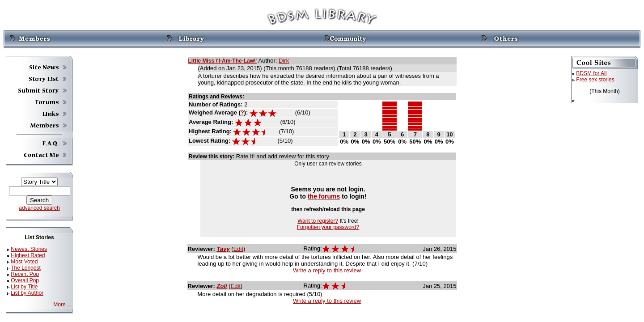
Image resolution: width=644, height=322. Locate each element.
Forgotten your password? (328, 227)
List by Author (27, 293)
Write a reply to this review (327, 270)
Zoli (222, 286)
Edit (238, 249)
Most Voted (24, 261)
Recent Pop (25, 274)
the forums (324, 196)
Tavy (223, 249)
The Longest (26, 268)
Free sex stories (595, 79)
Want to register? (317, 221)
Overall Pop (25, 280)
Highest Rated (28, 255)
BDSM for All (591, 73)
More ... (62, 304)
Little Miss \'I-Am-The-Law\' (222, 61)
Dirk (284, 60)
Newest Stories (29, 249)
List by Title (24, 287)
